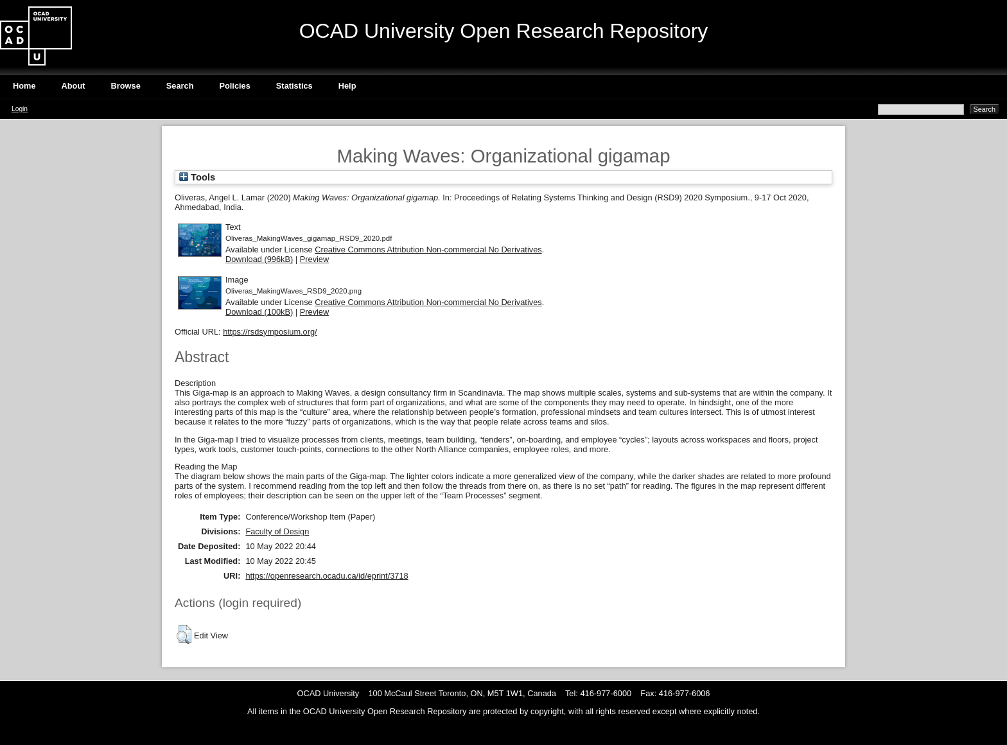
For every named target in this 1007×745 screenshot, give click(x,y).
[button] (184, 634)
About (73, 86)
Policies (234, 86)
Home (24, 86)
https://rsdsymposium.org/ (270, 332)
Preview (314, 259)
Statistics (294, 86)
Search (180, 86)
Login (20, 108)
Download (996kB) (259, 259)
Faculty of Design (277, 531)
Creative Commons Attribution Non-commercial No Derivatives (428, 249)
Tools (197, 177)
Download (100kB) (259, 312)
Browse (126, 86)
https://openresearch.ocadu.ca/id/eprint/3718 (326, 576)
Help (347, 86)
